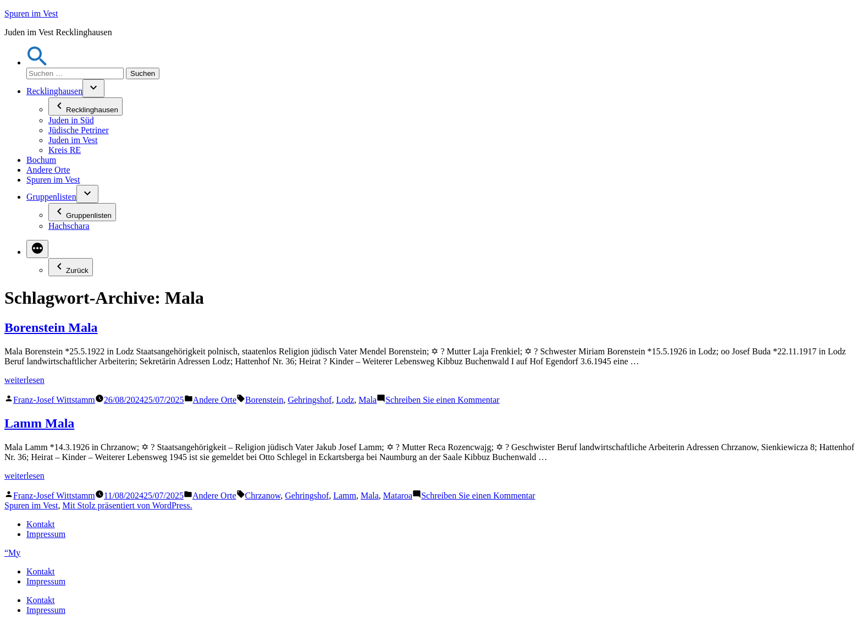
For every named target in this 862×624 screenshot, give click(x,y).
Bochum (41, 160)
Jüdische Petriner (78, 130)
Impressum (45, 534)
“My (12, 552)
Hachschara (69, 226)
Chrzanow (263, 495)
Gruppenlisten (51, 196)
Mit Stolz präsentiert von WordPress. (127, 505)
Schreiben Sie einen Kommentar (442, 399)
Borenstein (264, 399)
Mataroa (397, 495)
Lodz (345, 399)
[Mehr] (37, 249)
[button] (37, 62)
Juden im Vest (72, 140)
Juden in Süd (71, 120)
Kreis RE (64, 150)
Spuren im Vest (31, 13)
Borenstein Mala (51, 327)
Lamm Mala (39, 423)
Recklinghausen (54, 91)
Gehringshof (309, 399)
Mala (367, 399)
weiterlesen (24, 380)
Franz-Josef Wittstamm (54, 399)
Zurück (71, 267)
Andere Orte (48, 169)
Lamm (344, 495)
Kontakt (40, 524)
